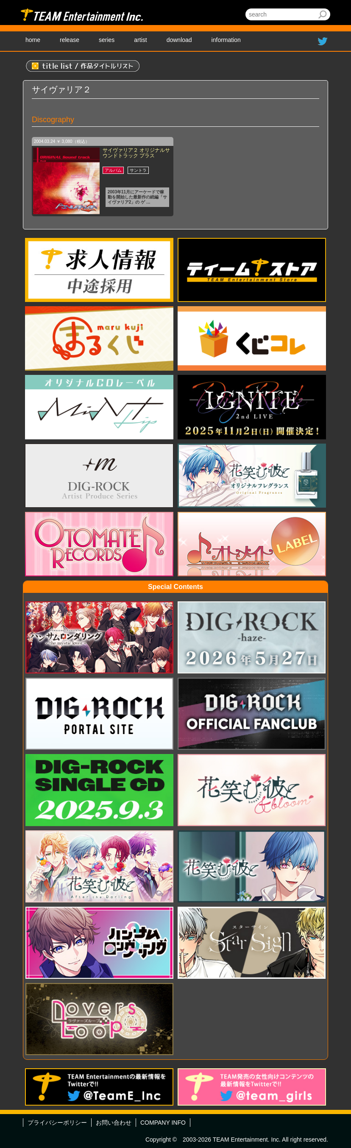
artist (140, 39)
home (32, 39)
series (106, 39)
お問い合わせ (113, 1122)
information (226, 39)
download (179, 39)
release (69, 39)
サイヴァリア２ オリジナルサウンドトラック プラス (136, 153)
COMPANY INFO (163, 1122)
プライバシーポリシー (57, 1122)
